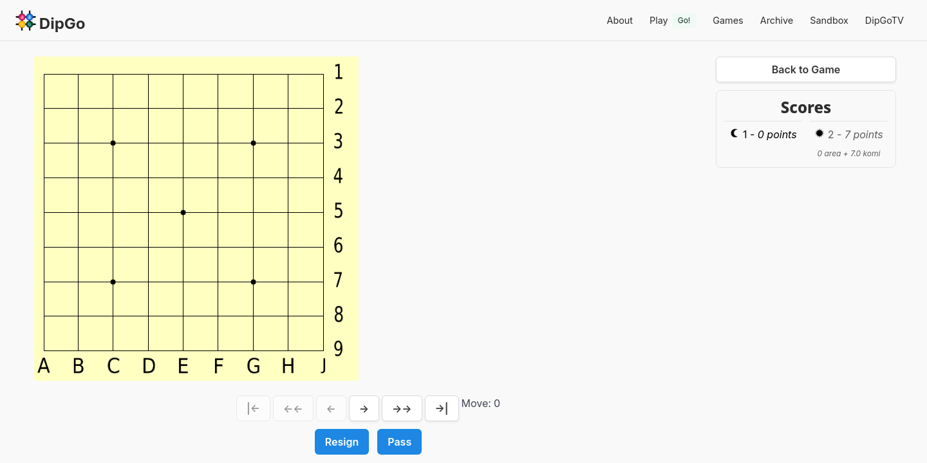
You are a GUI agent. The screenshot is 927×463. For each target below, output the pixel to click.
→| (442, 408)
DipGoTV (884, 20)
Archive (777, 20)
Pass (399, 441)
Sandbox (829, 20)
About (619, 20)
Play (673, 20)
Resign (342, 441)
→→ (402, 408)
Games (728, 20)
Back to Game (806, 69)
